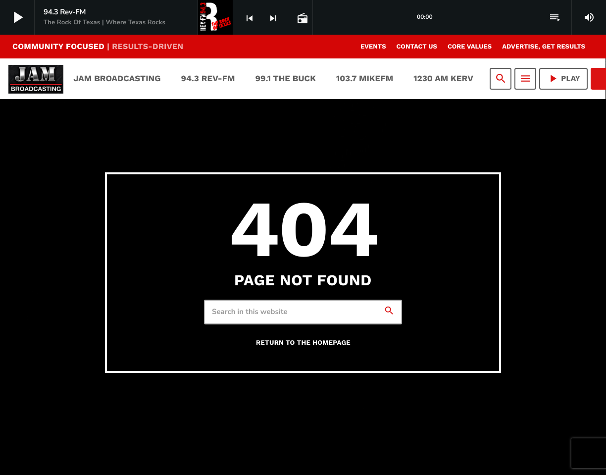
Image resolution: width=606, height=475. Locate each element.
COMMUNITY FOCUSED (97, 46)
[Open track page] (301, 17)
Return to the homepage (303, 343)
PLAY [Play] (563, 78)
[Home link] (35, 78)
